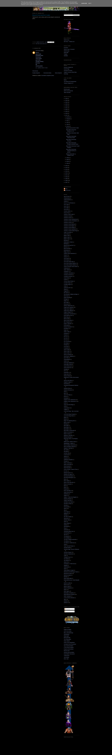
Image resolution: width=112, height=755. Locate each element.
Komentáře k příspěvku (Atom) (47, 75)
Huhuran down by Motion (69, 652)
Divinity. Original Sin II (68, 305)
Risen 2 (65, 487)
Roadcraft (66, 488)
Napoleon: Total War (68, 448)
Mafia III (65, 419)
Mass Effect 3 (67, 428)
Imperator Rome (67, 388)
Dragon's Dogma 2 (68, 312)
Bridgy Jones (66, 251)
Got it (89, 3)
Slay (65, 510)
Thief (65, 544)
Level (65, 406)
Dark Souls (66, 295)
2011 (66, 174)
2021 (66, 107)
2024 (66, 102)
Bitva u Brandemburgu (68, 632)
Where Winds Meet (68, 578)
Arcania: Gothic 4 (67, 211)
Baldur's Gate (66, 235)
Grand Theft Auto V (68, 367)
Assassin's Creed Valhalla (69, 227)
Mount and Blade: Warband (69, 446)
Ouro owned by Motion (68, 645)
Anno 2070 (66, 209)
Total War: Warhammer (68, 553)
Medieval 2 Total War (68, 435)
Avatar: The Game (67, 232)
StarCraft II (66, 518)
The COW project (67, 639)
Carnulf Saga (66, 68)
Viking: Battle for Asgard (69, 570)
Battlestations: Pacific (68, 242)
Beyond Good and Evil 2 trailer (72, 127)
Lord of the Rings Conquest (69, 414)
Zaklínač (65, 600)
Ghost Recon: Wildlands (69, 356)
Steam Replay (67, 523)
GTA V (65, 370)
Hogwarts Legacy (67, 382)
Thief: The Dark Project (68, 546)
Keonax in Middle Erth (68, 67)
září (67, 122)
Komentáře (67, 611)
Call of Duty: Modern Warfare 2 (70, 263)
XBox (65, 599)
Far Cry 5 (66, 339)
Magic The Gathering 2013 (69, 420)
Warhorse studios (67, 575)
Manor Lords (66, 422)
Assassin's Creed (67, 216)
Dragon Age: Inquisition (68, 307)
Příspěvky (67, 609)
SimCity (65, 505)
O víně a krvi (66, 454)
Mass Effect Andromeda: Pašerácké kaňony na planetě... (71, 151)
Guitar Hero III (67, 374)
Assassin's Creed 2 (68, 217)
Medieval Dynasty (67, 437)
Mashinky (66, 423)
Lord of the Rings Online (69, 415)
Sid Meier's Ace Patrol (68, 502)
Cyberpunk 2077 (67, 287)
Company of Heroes (68, 274)
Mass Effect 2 (67, 427)
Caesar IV (66, 256)
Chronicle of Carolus (68, 70)
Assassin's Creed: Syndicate (70, 229)
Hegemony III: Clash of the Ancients (71, 377)
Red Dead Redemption (68, 475)
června (68, 126)
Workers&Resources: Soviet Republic (71, 580)
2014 (66, 169)
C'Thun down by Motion (69, 647)
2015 (66, 167)
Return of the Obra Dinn (69, 482)
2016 (66, 165)
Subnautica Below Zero (68, 531)
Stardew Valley (67, 519)
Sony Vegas (66, 511)
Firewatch (66, 344)
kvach (65, 403)
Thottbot (65, 54)
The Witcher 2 (67, 541)
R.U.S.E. (66, 471)
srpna (67, 124)
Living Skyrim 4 (67, 407)
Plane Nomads (67, 466)
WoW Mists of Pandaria (69, 592)
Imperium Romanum (68, 390)
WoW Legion (66, 591)
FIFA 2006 (66, 343)
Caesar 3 (66, 255)
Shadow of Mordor (67, 498)
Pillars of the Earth (67, 464)
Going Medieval (67, 359)
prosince (68, 116)
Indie (65, 391)
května (67, 157)
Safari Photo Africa (68, 492)
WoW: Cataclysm (67, 596)
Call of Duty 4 (66, 258)
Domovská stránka (47, 72)
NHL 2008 (66, 449)
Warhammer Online (68, 573)
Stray (65, 528)
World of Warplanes (68, 587)
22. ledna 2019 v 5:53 (41, 67)
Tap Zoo (65, 534)
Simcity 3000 (66, 506)
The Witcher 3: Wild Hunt (69, 542)
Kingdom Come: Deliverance (70, 399)
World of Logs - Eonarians (69, 49)
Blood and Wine (67, 248)
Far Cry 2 (66, 336)
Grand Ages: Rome (68, 364)
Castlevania (66, 268)
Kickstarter (66, 398)
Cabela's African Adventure (69, 253)
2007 (66, 182)
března (68, 161)
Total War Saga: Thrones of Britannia (71, 549)
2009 (66, 178)
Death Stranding (67, 297)
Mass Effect (66, 425)
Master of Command (68, 432)
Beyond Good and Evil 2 (41, 43)
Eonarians (66, 47)
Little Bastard (66, 634)
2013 (66, 171)
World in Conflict (67, 583)
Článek (65, 289)
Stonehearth (66, 526)
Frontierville (66, 348)
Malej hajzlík (66, 636)
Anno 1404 (66, 204)
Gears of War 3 (67, 352)
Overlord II (66, 458)
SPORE (65, 515)
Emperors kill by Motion (69, 649)
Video (65, 568)
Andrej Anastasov (67, 199)
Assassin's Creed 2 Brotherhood (70, 219)
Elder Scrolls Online (68, 320)
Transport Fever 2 (67, 557)
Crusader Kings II (67, 282)
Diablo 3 (65, 300)
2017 (66, 115)
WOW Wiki (66, 52)
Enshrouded (66, 325)
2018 (66, 113)
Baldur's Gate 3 (67, 238)
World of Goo (66, 584)
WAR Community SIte (68, 90)
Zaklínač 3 (66, 602)
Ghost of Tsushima (68, 354)
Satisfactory (66, 493)
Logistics (66, 409)
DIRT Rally (66, 302)
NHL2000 (66, 451)
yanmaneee (38, 50)
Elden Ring (66, 317)
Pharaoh (65, 461)
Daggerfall (66, 291)
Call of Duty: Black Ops (68, 261)
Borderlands (66, 250)
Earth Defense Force (68, 315)
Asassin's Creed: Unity (68, 214)
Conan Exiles (66, 277)
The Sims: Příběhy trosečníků (70, 539)
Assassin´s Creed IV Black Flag (70, 230)
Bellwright (66, 243)
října (67, 120)
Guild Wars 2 (66, 372)
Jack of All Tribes (67, 394)
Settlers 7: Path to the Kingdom (70, 497)
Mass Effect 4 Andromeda (69, 430)
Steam (65, 521)
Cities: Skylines (67, 269)
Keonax (65, 188)
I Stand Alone (66, 655)
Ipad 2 (65, 393)
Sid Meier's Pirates (68, 503)
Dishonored (66, 304)
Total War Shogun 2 (68, 552)
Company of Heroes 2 (68, 276)
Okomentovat (35, 70)
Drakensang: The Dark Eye (69, 313)
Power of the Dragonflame (69, 642)
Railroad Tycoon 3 (67, 472)
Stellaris (65, 524)
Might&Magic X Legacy (68, 443)
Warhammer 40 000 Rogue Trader (71, 571)
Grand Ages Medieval (68, 362)
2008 (66, 180)
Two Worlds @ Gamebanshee (70, 81)
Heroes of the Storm (68, 380)
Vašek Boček (66, 567)
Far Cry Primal (67, 341)
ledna (67, 163)
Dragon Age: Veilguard (68, 310)
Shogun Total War (67, 500)
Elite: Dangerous (67, 321)
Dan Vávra (66, 292)
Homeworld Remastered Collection (71, 385)
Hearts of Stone (67, 375)
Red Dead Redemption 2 (69, 477)
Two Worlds (66, 558)
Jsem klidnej (66, 657)
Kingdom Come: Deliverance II (70, 401)
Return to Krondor (67, 484)
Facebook (66, 333)
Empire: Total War (67, 323)
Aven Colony (66, 233)
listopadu (68, 118)
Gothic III (66, 361)
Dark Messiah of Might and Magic (71, 294)
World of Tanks (67, 586)
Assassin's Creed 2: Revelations (70, 220)
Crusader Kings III (67, 284)
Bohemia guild (67, 89)
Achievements (67, 198)
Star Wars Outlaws (68, 516)
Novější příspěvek (36, 72)
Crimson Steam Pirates (68, 281)
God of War (66, 357)
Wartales (66, 576)
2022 (66, 105)
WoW (65, 589)
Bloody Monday (67, 637)
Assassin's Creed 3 (68, 222)
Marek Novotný (67, 190)
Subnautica (66, 529)
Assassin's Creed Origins (69, 225)
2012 (66, 173)
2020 (66, 109)
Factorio (65, 335)
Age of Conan (67, 196)
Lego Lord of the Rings (68, 404)
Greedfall (66, 369)
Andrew (65, 201)
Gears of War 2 (67, 351)
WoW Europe (66, 50)
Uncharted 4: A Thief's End (69, 563)
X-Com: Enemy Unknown (69, 597)
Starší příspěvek (58, 72)
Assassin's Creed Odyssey (69, 224)
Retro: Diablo (66, 480)
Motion (65, 79)
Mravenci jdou (67, 650)
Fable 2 (65, 330)
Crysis (65, 286)
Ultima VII (66, 562)
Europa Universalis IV (68, 326)
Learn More (84, 3)
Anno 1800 (66, 207)
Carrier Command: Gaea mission (70, 266)
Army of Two (66, 212)
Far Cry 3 (66, 338)
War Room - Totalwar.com (69, 41)
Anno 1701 (66, 206)
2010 (66, 176)
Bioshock (66, 246)
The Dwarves (66, 536)
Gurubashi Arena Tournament (70, 644)
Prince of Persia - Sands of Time (70, 469)
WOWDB (66, 55)
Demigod (66, 299)
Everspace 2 (66, 328)
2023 (66, 104)
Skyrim (65, 508)
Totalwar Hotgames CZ (68, 83)
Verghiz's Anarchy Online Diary (70, 72)
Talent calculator (67, 92)
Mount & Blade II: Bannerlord (70, 444)
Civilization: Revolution (68, 273)
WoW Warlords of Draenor (69, 594)
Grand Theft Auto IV (68, 365)
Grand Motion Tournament (69, 653)
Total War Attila (67, 547)
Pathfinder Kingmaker (68, 459)
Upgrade (65, 565)
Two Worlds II (67, 560)
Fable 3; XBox (67, 331)
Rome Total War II (67, 490)
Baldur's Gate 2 (67, 237)
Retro (65, 479)
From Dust (66, 346)
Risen (65, 485)
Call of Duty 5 (66, 260)
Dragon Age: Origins (68, 308)
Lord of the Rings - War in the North (71, 411)
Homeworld (66, 383)
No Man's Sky (67, 453)
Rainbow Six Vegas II (68, 474)
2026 (66, 98)
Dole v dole (66, 658)
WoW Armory (66, 39)
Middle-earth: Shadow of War (70, 441)
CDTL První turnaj (67, 631)
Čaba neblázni (67, 640)
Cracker (65, 279)
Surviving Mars (67, 532)
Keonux (65, 396)
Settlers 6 (66, 495)
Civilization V (66, 271)
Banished (66, 240)
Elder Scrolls (66, 318)
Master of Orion (67, 433)
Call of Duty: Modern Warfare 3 (70, 264)
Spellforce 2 (66, 513)
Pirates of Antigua (67, 629)
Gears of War (66, 349)
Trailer (65, 555)
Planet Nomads (67, 467)
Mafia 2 (65, 417)
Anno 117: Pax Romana (69, 202)
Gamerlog (66, 73)
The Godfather (67, 537)
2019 (66, 111)
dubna (67, 159)
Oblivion (65, 456)
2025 (66, 100)
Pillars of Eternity (67, 462)
